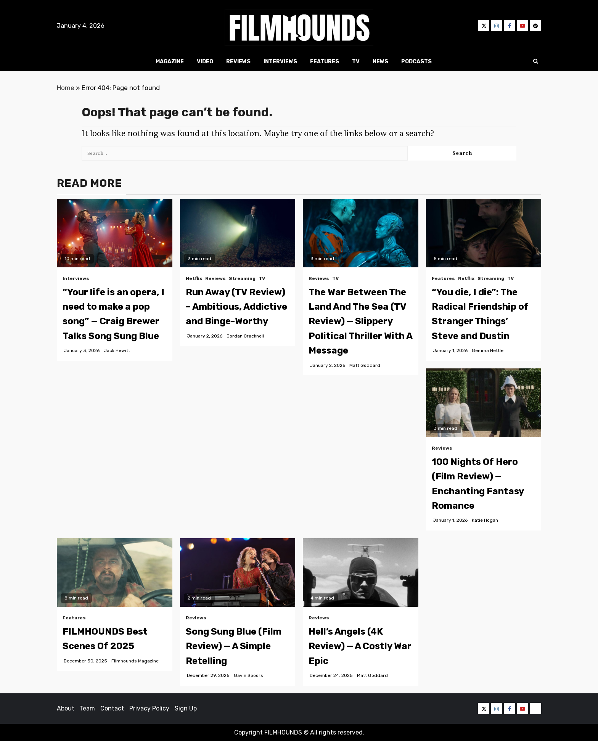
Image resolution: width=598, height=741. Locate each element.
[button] (299, 28)
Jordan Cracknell (245, 336)
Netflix (194, 278)
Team (87, 708)
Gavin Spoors (248, 675)
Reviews (238, 61)
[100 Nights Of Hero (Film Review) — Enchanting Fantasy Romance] (484, 402)
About (65, 708)
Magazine (170, 61)
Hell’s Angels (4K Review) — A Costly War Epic (360, 646)
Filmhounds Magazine (135, 661)
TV (356, 61)
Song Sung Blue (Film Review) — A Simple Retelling (233, 646)
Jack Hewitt (117, 350)
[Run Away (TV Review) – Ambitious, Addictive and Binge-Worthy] (238, 233)
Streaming (242, 278)
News (380, 61)
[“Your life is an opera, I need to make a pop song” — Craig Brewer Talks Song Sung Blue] (114, 233)
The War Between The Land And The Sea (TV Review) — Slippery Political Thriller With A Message (360, 321)
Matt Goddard (364, 365)
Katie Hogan (485, 520)
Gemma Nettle (487, 350)
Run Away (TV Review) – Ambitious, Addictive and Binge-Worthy (236, 307)
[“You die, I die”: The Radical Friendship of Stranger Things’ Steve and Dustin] (484, 233)
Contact (112, 708)
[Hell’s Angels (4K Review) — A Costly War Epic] (360, 572)
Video (205, 61)
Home (65, 88)
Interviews (280, 61)
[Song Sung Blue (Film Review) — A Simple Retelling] (238, 572)
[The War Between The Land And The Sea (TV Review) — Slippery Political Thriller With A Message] (360, 233)
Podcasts (416, 61)
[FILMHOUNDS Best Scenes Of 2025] (114, 572)
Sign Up (186, 708)
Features (324, 61)
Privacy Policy (149, 708)
